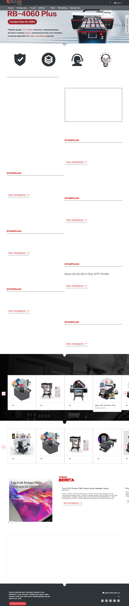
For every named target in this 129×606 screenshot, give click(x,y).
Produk (33, 8)
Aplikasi (42, 8)
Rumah (10, 8)
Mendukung (62, 8)
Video (53, 8)
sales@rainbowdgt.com (112, 593)
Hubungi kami (75, 8)
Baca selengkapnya (75, 162)
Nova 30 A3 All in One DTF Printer (87, 274)
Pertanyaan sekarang (17, 603)
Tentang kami (21, 8)
